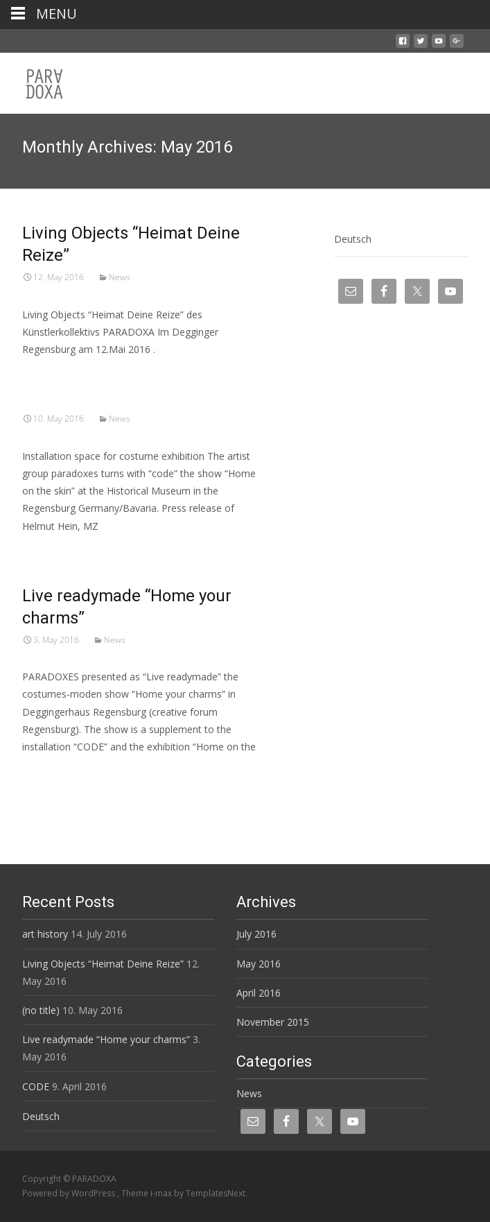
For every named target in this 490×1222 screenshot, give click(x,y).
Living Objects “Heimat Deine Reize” (103, 963)
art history (45, 933)
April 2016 (258, 992)
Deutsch (352, 239)
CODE (35, 1086)
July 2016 (256, 933)
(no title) (41, 1010)
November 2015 (272, 1022)
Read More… (52, 772)
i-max (162, 1193)
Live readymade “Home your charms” (106, 1039)
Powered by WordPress (69, 1193)
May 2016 (258, 963)
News (119, 277)
